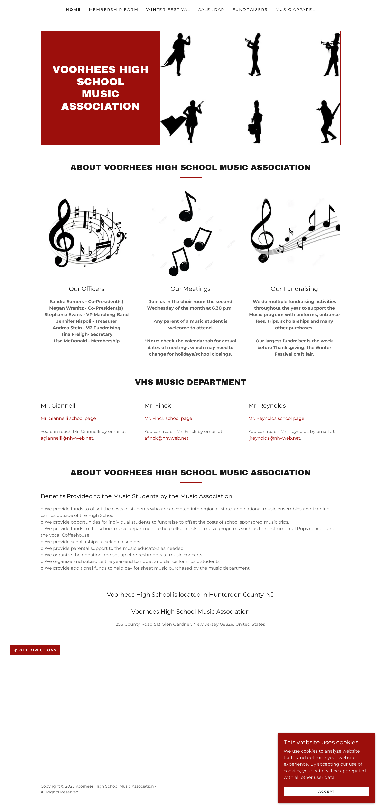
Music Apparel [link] (295, 9)
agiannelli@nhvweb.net (67, 438)
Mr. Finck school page (168, 418)
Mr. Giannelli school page (68, 418)
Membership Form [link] (113, 9)
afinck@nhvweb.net (166, 438)
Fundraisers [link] (250, 9)
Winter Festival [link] (168, 9)
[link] (100, 108)
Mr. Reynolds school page (276, 418)
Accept (326, 791)
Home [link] (73, 9)
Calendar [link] (211, 9)
